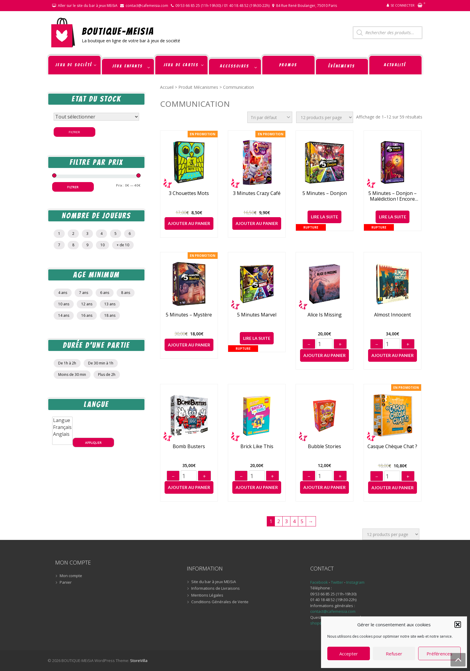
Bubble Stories (324, 446)
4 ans (62, 292)
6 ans (104, 292)
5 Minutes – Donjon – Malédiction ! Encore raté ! (392, 196)
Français (62, 427)
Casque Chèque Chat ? (392, 446)
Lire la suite (324, 216)
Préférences (439, 654)
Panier (66, 582)
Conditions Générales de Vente (219, 602)
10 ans (63, 304)
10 (102, 244)
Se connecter (403, 5)
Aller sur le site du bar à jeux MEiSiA (88, 5)
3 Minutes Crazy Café (257, 193)
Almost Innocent (392, 315)
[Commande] (269, 117)
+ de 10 (123, 244)
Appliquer (93, 442)
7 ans (83, 292)
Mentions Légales (207, 595)
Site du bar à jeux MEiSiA (213, 582)
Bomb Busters (189, 446)
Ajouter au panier (189, 223)
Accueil (167, 87)
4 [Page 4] (294, 521)
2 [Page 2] (278, 521)
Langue (62, 420)
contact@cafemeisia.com (147, 5)
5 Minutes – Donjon (324, 193)
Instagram (355, 582)
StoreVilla (138, 660)
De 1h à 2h (67, 363)
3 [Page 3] (286, 521)
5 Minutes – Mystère (189, 315)
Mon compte (71, 576)
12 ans (86, 304)
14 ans (63, 315)
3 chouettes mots (189, 193)
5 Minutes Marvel (256, 315)
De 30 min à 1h (100, 363)
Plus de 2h (106, 374)
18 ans (109, 315)
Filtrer (74, 132)
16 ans (86, 315)
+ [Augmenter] (340, 344)
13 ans (109, 304)
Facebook (319, 582)
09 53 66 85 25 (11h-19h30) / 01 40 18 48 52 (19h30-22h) (222, 5)
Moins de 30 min (72, 374)
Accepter (348, 654)
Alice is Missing (325, 315)
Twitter (337, 582)
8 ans (125, 292)
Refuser (394, 654)
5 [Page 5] (302, 521)
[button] (458, 625)
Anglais (62, 434)
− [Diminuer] (309, 344)
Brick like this (256, 446)
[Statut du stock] (96, 117)
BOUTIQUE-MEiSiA (118, 31)
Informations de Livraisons (215, 588)
